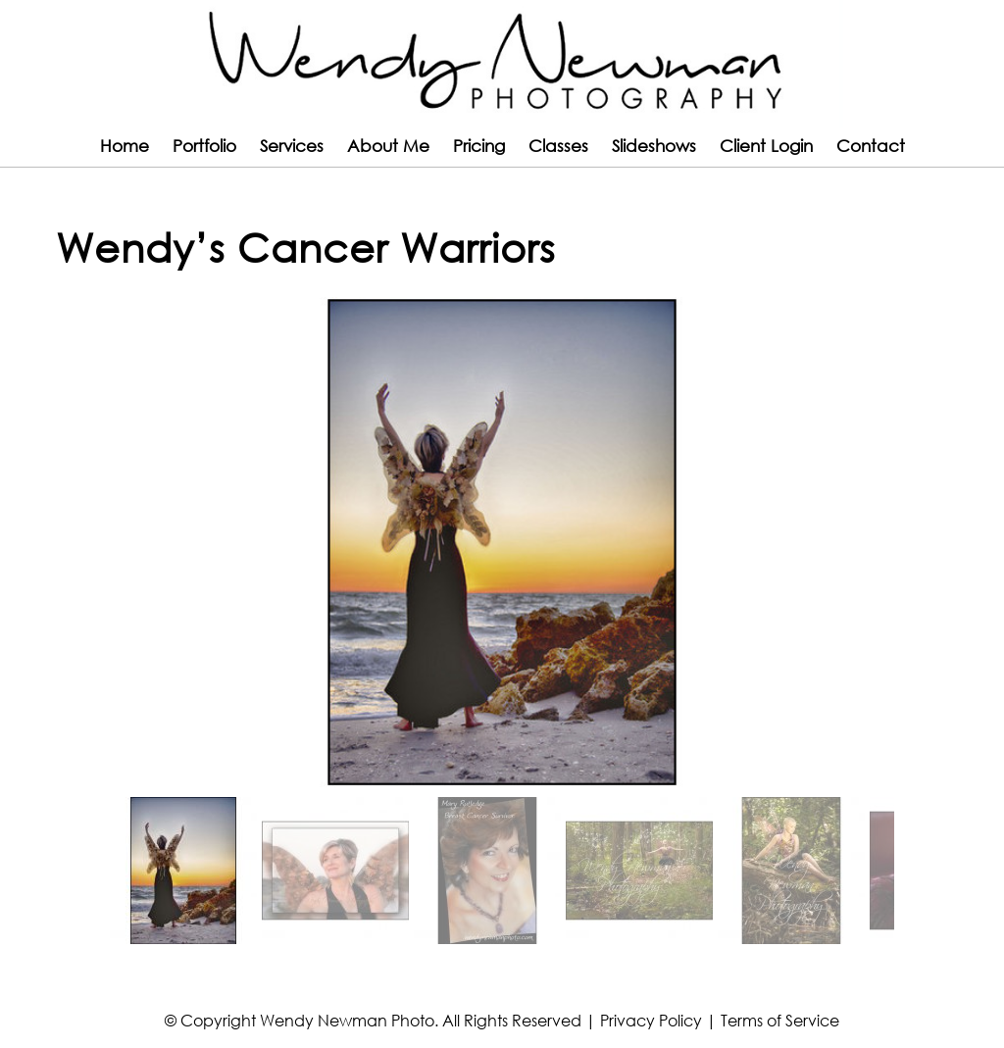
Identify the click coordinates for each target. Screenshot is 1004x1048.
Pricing (479, 145)
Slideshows (654, 145)
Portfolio (204, 145)
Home (124, 145)
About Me (388, 145)
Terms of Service (780, 1020)
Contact (870, 145)
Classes (558, 145)
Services (292, 145)
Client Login (766, 145)
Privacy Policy (651, 1020)
